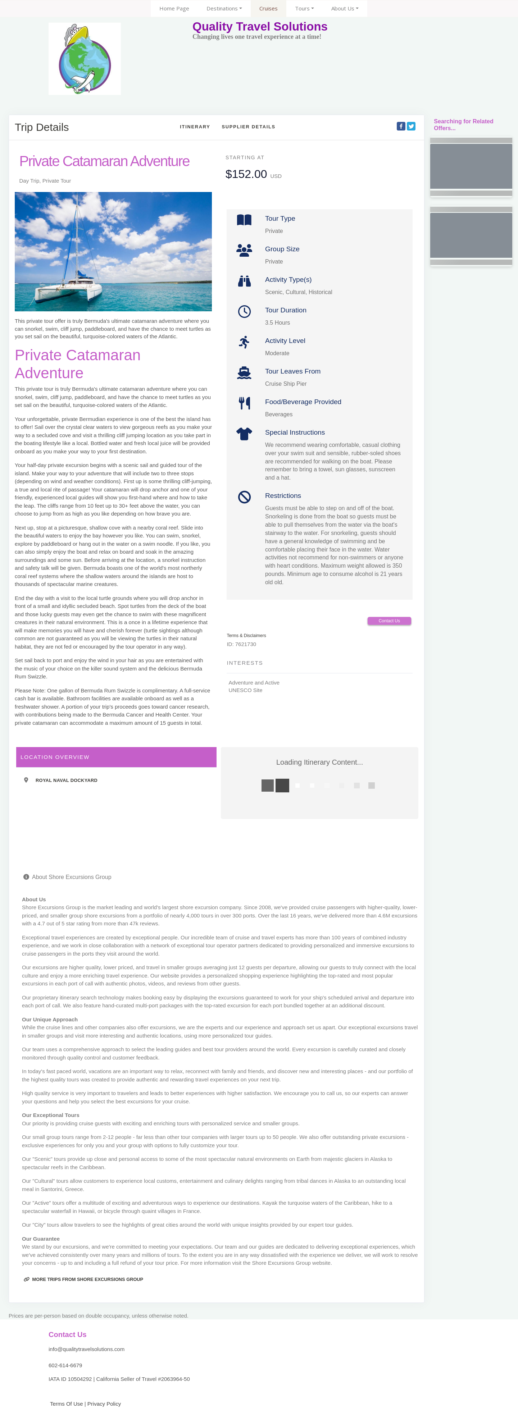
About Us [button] (342, 8)
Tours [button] (302, 8)
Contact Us (389, 620)
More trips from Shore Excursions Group (83, 1279)
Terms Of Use (66, 1404)
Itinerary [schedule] (195, 126)
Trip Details (42, 127)
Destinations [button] (222, 8)
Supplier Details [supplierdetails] (249, 126)
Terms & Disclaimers (246, 635)
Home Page (174, 8)
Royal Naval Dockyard (66, 780)
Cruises (268, 8)
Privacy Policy (104, 1404)
